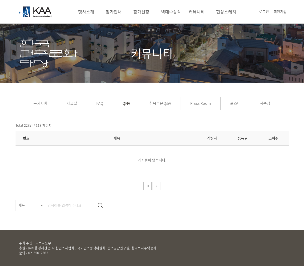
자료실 (72, 103)
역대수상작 (171, 11)
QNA (126, 103)
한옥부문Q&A (160, 103)
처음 (147, 186)
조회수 (273, 138)
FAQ (99, 103)
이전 (157, 186)
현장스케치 (226, 11)
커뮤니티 (197, 11)
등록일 (243, 138)
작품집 (265, 103)
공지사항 (40, 103)
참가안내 (114, 11)
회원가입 (280, 11)
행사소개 (86, 11)
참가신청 (141, 11)
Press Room (200, 103)
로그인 (264, 11)
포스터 (235, 103)
